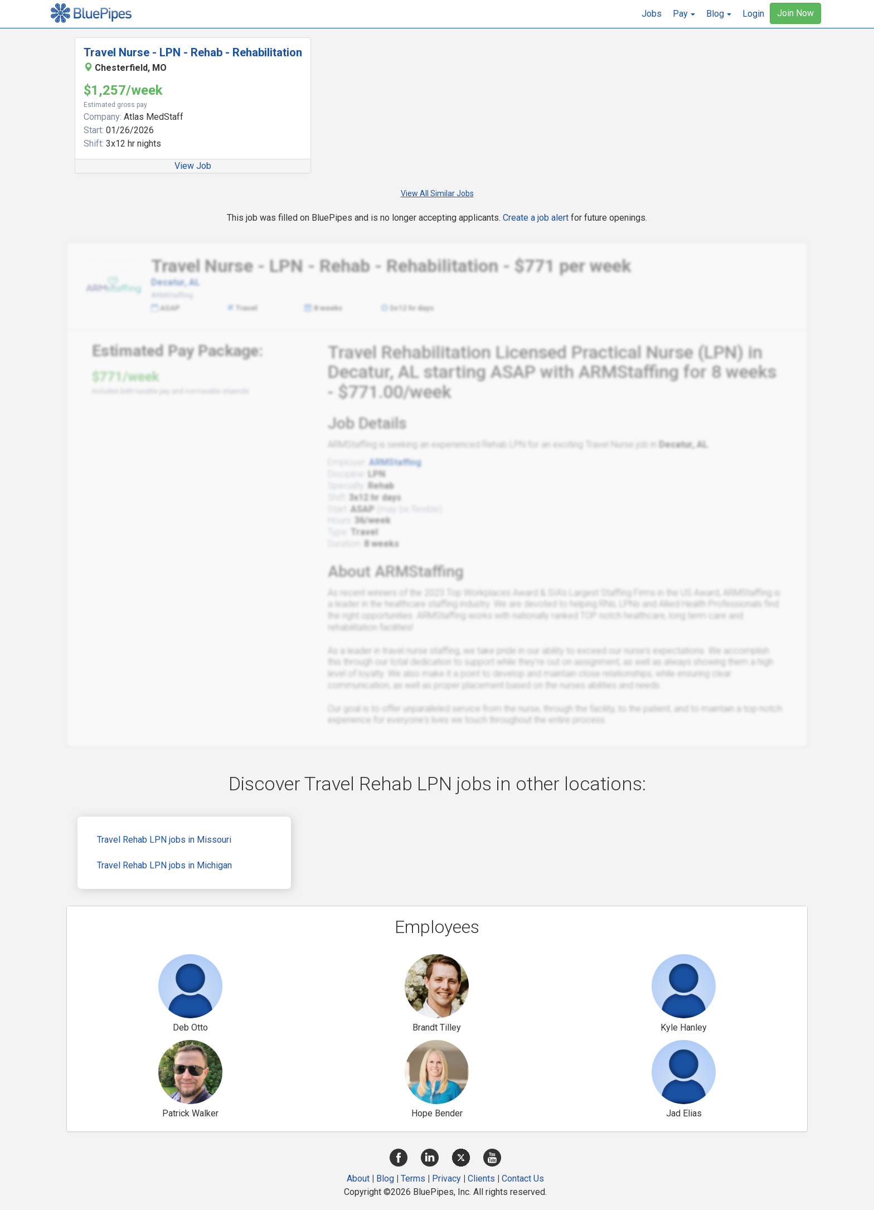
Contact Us (523, 1178)
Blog (385, 1178)
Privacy (446, 1178)
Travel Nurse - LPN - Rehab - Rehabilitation (193, 52)
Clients (481, 1178)
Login (753, 13)
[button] (684, 14)
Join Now (795, 13)
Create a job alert (536, 217)
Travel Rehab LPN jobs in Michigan (164, 865)
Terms (413, 1178)
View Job (192, 166)
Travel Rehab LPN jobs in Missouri (164, 839)
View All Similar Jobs (437, 193)
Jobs (652, 13)
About (358, 1178)
